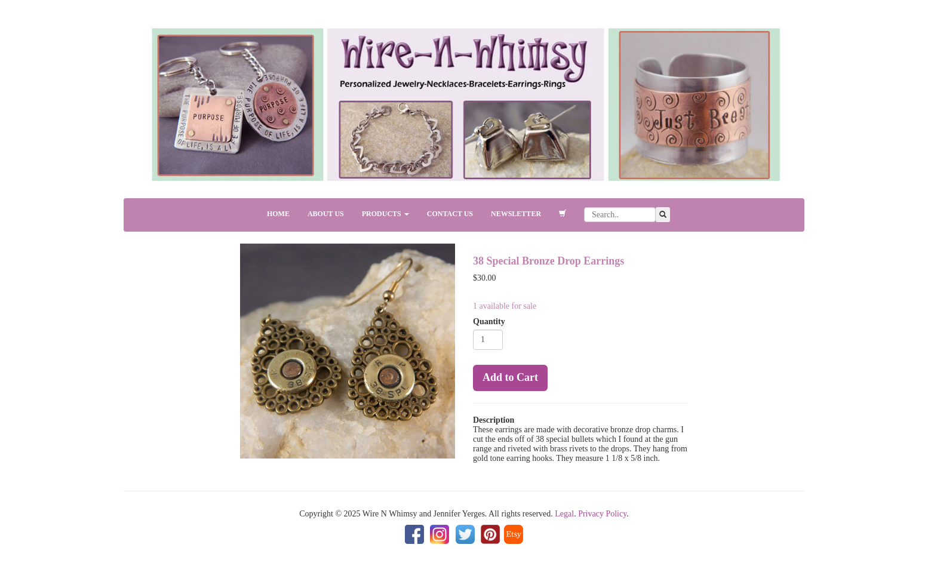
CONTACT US (450, 214)
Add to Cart (510, 377)
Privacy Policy (602, 513)
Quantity (489, 321)
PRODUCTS (385, 214)
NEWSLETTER (516, 214)
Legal (564, 513)
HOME (278, 214)
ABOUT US (326, 214)
